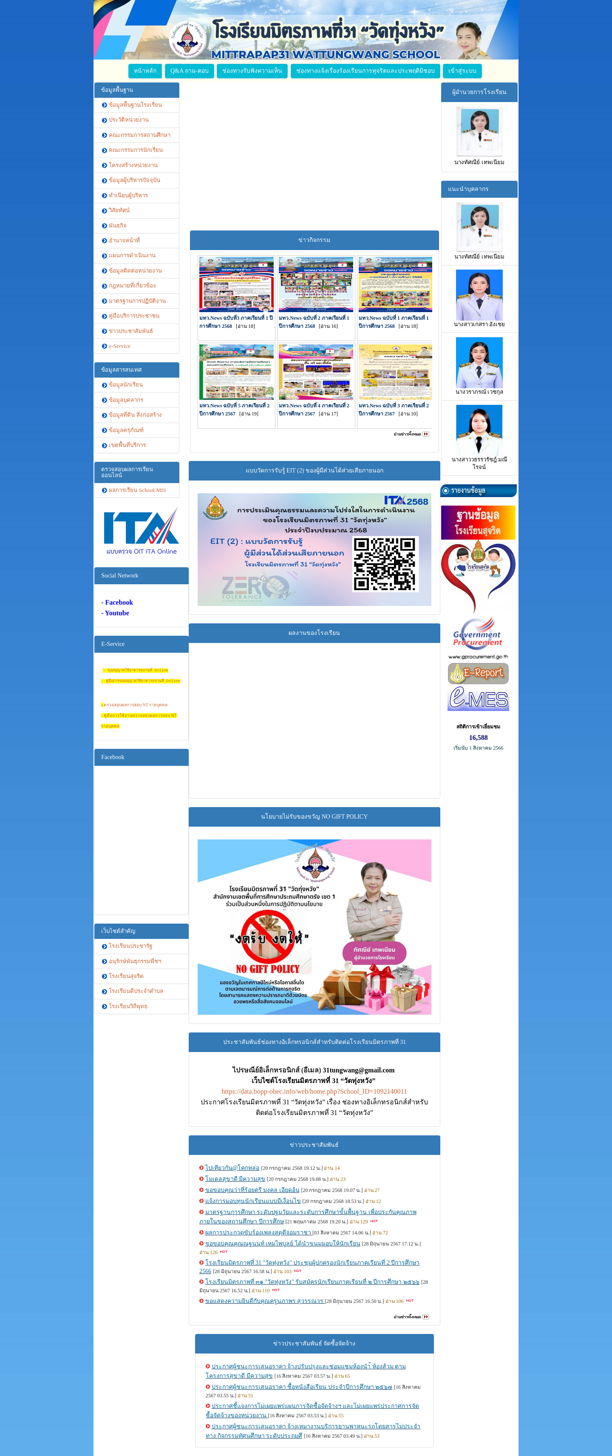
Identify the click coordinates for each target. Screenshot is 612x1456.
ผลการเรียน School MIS (137, 490)
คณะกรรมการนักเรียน (136, 150)
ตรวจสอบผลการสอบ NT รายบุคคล (135, 704)
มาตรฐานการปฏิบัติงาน (137, 301)
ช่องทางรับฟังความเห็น (252, 71)
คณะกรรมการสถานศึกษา (139, 135)
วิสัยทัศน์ (119, 210)
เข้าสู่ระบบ (462, 71)
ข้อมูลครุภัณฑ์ (126, 430)
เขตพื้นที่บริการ (127, 445)
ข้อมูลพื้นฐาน (117, 90)
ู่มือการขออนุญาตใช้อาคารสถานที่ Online (144, 681)
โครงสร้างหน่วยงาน (133, 165)
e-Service (119, 346)
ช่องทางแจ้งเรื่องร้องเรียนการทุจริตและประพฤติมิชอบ (365, 71)
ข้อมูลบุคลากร (126, 400)
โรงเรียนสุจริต (126, 976)
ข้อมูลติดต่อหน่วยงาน (135, 270)
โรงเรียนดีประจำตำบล (136, 991)
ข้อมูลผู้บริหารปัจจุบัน (134, 180)
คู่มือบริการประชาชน (134, 316)
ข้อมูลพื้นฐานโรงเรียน (135, 105)
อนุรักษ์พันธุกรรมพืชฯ (135, 961)
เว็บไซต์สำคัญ (118, 931)
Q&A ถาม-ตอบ (189, 71)
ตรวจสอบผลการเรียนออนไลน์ (127, 472)
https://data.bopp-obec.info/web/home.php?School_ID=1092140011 (314, 1091)
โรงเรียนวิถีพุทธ (128, 1006)
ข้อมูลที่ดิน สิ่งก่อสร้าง (135, 415)
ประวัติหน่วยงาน (129, 120)
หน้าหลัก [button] (145, 71)
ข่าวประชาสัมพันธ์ (131, 331)
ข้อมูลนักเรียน (126, 384)
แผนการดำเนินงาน (132, 255)
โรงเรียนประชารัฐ (130, 946)
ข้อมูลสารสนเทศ (121, 370)
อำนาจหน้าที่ (124, 240)
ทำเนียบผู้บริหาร (128, 195)
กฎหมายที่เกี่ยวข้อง (132, 285)
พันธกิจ (118, 225)
